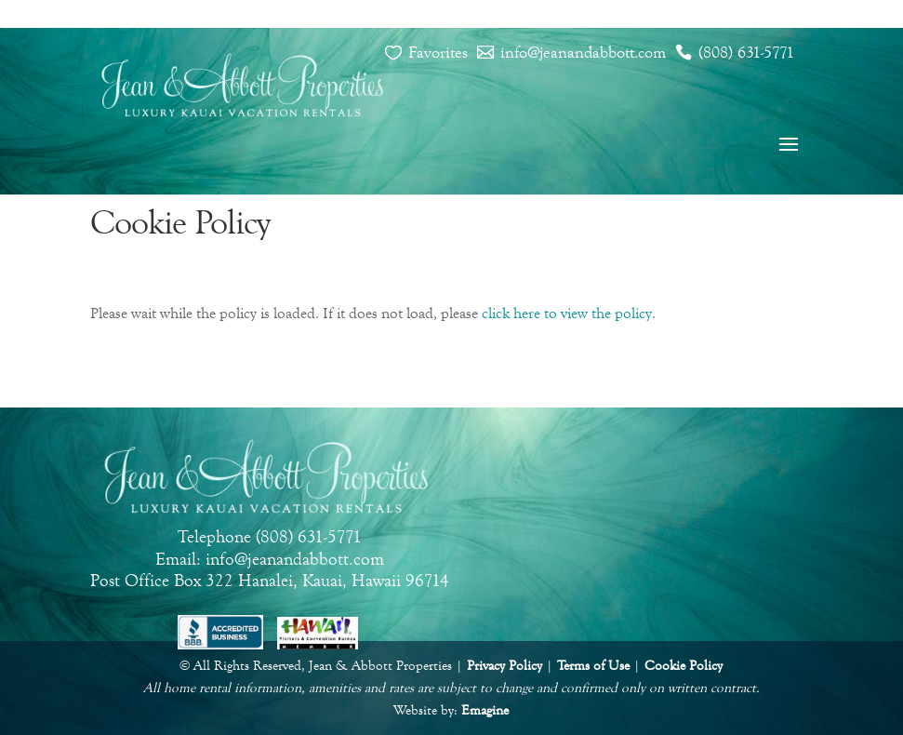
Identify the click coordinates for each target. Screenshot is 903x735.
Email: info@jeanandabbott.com (269, 558)
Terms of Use (593, 666)
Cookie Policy (683, 666)
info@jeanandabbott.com (583, 52)
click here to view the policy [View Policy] (567, 313)
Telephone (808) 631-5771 (270, 536)
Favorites (438, 52)
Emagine (485, 710)
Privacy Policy (504, 666)
